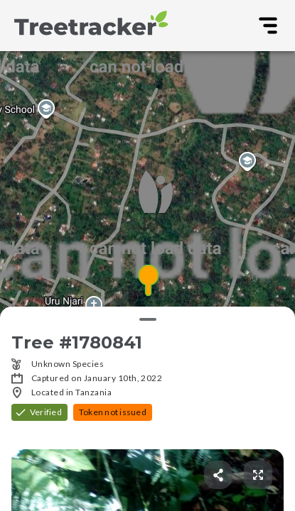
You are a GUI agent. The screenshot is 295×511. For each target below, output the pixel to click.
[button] (148, 281)
